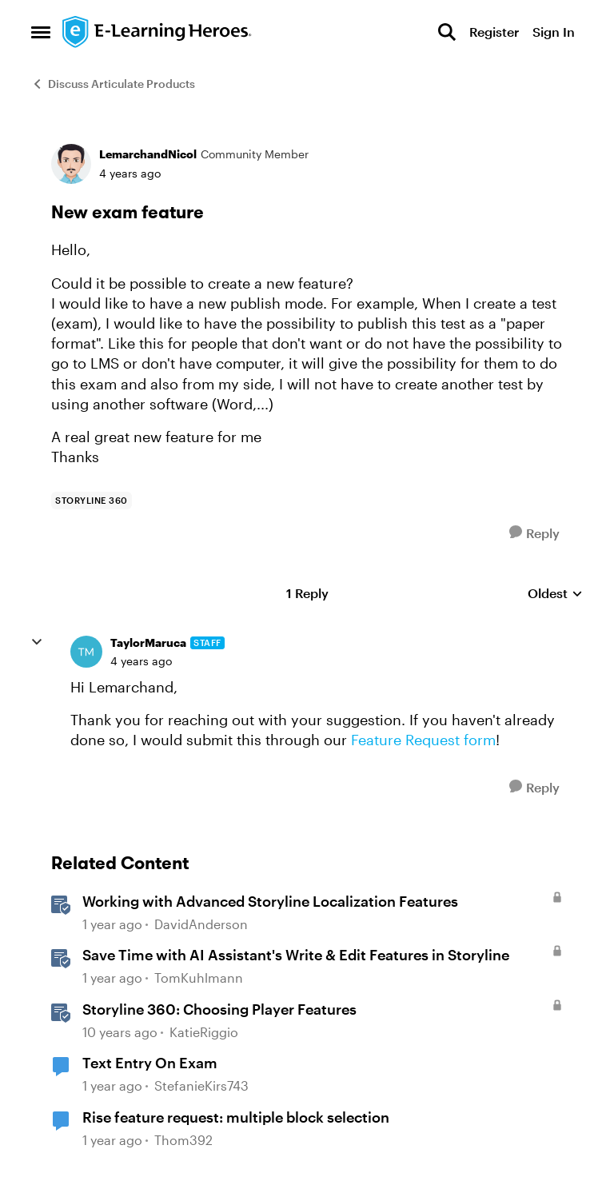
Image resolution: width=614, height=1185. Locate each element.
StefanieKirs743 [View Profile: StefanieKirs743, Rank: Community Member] (201, 1086)
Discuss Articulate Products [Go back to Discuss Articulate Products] (113, 83)
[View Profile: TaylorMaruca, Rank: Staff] (86, 652)
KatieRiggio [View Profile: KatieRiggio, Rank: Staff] (203, 1031)
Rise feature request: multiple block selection (235, 1117)
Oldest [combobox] (555, 593)
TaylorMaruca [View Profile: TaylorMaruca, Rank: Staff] (148, 642)
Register (494, 31)
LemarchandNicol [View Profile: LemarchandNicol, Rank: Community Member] (148, 154)
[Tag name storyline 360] (91, 500)
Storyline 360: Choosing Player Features (219, 1009)
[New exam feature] (141, 661)
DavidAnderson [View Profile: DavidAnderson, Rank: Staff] (201, 924)
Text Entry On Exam (149, 1062)
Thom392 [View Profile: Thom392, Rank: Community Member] (183, 1139)
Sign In (553, 31)
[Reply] (534, 533)
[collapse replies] (36, 642)
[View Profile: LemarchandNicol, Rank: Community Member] (71, 164)
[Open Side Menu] (40, 32)
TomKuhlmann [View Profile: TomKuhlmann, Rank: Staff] (198, 977)
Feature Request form (423, 739)
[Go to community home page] (157, 32)
